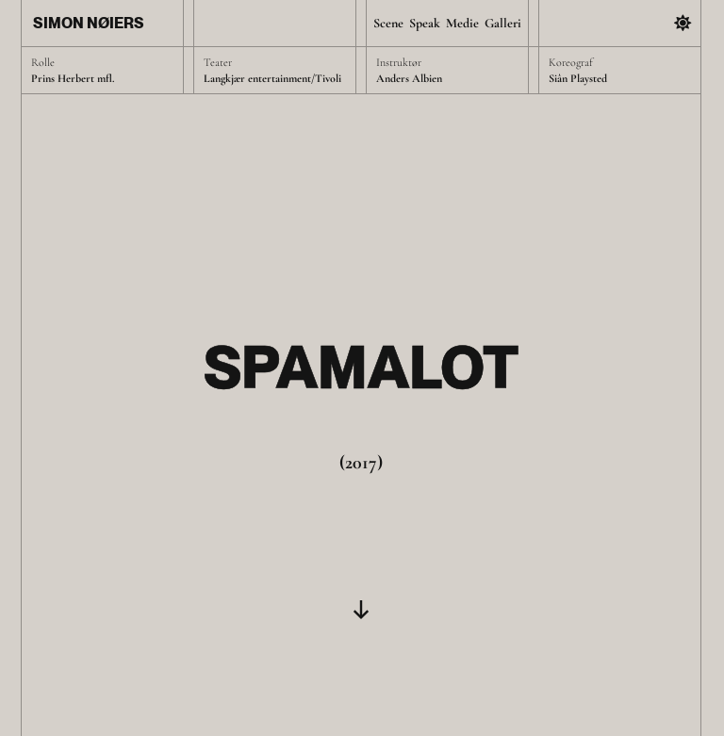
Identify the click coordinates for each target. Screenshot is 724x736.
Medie (462, 23)
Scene (388, 23)
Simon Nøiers (88, 23)
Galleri (503, 23)
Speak (424, 23)
